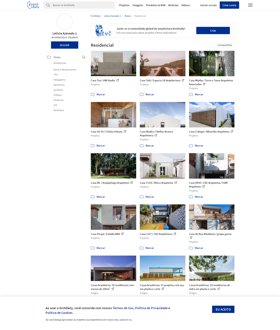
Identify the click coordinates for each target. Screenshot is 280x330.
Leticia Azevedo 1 (64, 33)
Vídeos (185, 5)
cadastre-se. (125, 319)
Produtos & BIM (155, 5)
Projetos (124, 5)
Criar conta (229, 5)
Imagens (138, 5)
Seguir (64, 45)
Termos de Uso (123, 308)
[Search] (84, 5)
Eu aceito (223, 309)
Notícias (173, 5)
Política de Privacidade (151, 308)
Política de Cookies (59, 313)
